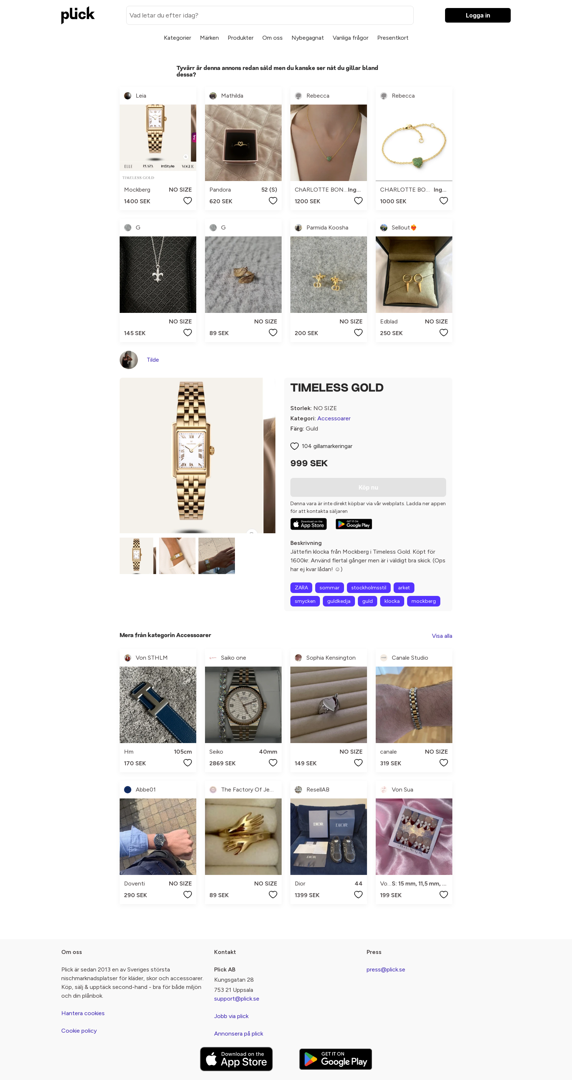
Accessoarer (334, 418)
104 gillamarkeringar (327, 446)
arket (404, 588)
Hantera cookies (83, 1013)
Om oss (272, 37)
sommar (330, 588)
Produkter (241, 37)
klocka (392, 601)
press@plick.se (386, 969)
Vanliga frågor (350, 37)
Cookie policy (79, 1030)
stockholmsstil (368, 588)
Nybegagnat (307, 37)
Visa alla (442, 635)
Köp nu (368, 487)
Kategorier (177, 37)
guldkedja (339, 601)
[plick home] (78, 15)
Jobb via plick (231, 1016)
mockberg (423, 601)
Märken (209, 37)
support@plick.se (236, 998)
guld (367, 601)
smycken (305, 601)
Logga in (478, 15)
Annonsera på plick (238, 1033)
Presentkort (393, 37)
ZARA (301, 588)
